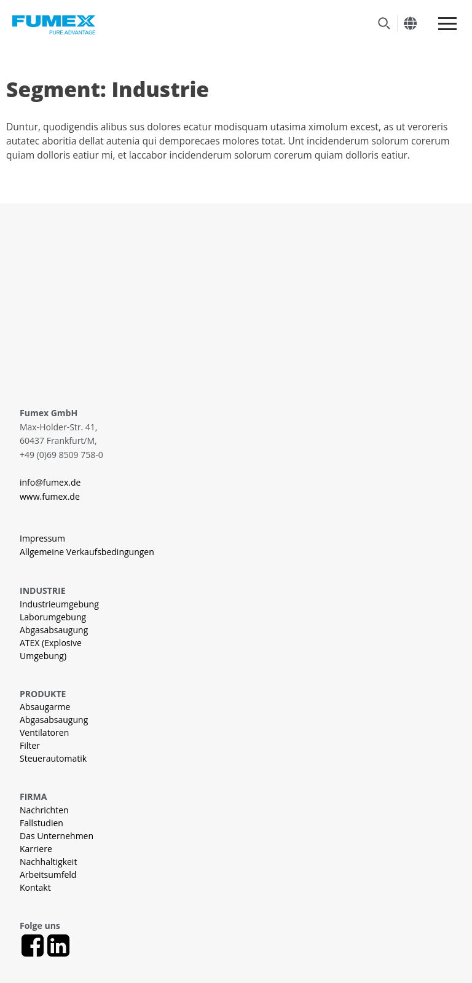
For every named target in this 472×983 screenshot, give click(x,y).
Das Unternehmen (56, 836)
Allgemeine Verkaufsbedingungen (87, 552)
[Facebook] (32, 945)
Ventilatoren (44, 732)
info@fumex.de (50, 482)
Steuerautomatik (53, 758)
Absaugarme (45, 707)
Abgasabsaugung (54, 630)
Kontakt (35, 887)
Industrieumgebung (59, 604)
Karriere (36, 849)
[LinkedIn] (58, 945)
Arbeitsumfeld (48, 874)
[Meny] (447, 23)
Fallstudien (41, 823)
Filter (30, 745)
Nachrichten (44, 810)
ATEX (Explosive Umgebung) (51, 649)
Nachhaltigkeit (48, 861)
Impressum (42, 538)
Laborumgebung (53, 617)
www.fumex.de (50, 496)
